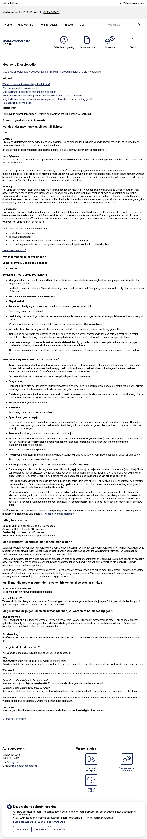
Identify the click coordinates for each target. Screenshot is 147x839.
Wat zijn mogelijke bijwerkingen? (19, 88)
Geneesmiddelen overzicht (74, 71)
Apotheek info (25, 24)
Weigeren (41, 829)
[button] (139, 25)
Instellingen (22, 829)
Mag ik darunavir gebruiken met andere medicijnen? (29, 91)
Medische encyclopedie (15, 71)
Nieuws (69, 24)
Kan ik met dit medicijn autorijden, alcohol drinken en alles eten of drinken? (42, 95)
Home (8, 24)
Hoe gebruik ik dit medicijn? (17, 102)
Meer (82, 24)
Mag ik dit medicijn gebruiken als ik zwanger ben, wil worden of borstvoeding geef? (47, 99)
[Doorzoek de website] (124, 25)
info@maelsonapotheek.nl (24, 765)
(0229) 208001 (15, 762)
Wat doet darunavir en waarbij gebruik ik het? (26, 84)
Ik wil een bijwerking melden (57, 513)
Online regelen (49, 24)
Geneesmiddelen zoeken (44, 71)
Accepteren (59, 829)
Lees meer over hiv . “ (14, 250)
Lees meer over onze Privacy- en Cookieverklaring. (39, 822)
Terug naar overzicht (14, 718)
